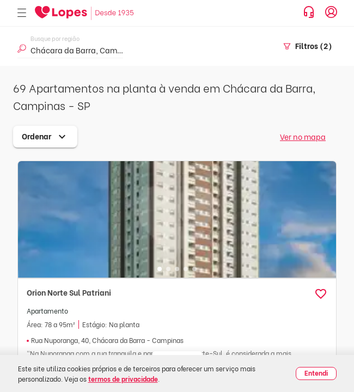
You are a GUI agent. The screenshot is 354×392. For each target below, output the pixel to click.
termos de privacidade (123, 378)
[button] (320, 294)
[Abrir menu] (21, 13)
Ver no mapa (303, 136)
